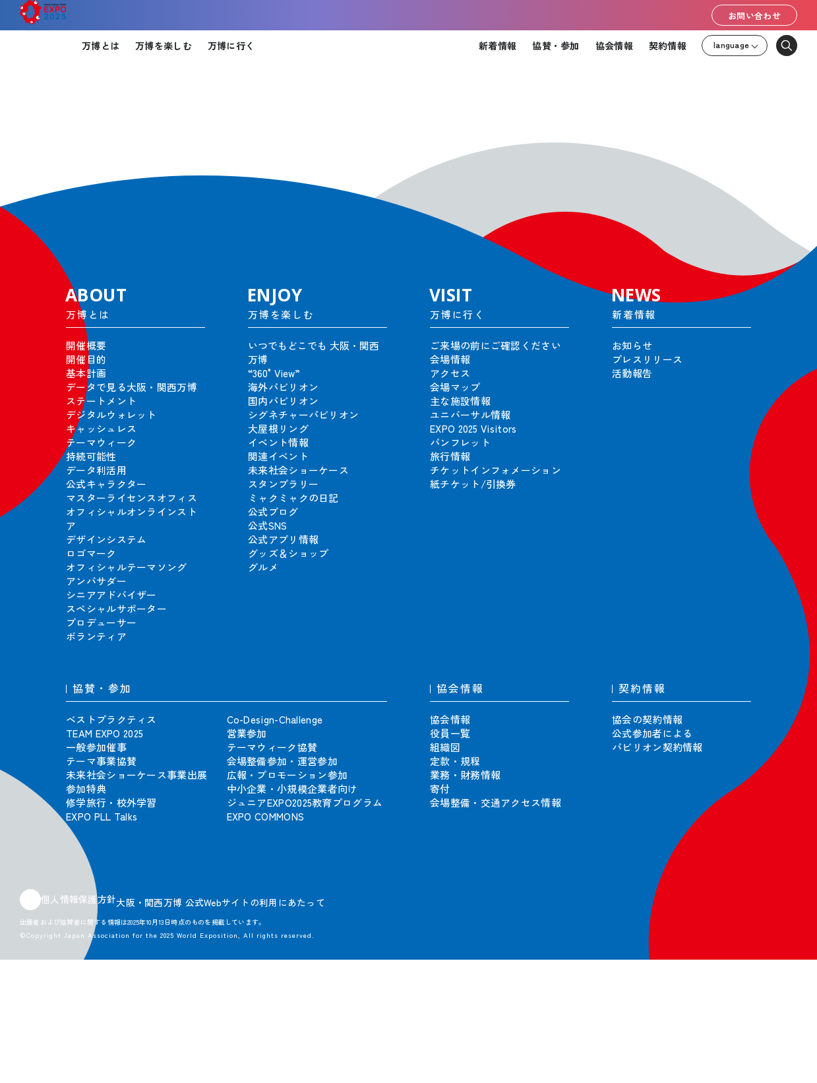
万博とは (100, 45)
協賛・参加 (555, 45)
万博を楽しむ (163, 45)
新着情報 (497, 45)
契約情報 (667, 45)
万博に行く (231, 45)
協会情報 (614, 45)
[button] (777, 151)
